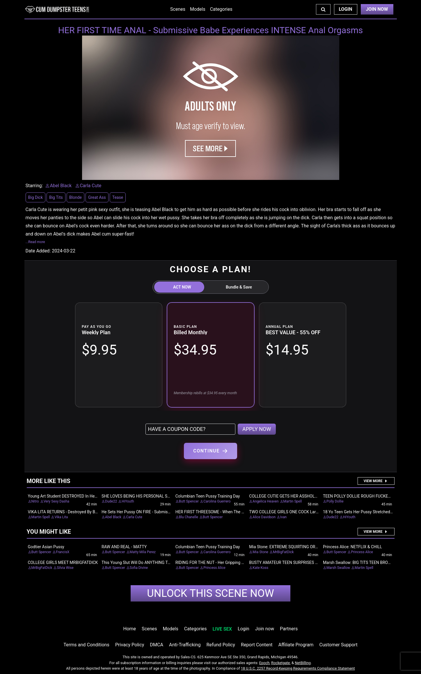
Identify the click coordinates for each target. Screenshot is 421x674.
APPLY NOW (256, 429)
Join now (264, 628)
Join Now (377, 9)
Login (345, 9)
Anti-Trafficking (185, 645)
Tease (117, 197)
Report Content (257, 645)
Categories (221, 9)
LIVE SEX (222, 629)
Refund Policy (221, 645)
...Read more (35, 242)
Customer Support (338, 645)
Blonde (75, 197)
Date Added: (38, 251)
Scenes (177, 9)
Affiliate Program (296, 645)
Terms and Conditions (86, 645)
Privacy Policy (129, 645)
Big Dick (35, 197)
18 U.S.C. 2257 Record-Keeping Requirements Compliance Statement (298, 668)
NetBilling (303, 663)
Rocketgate (280, 663)
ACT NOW (182, 287)
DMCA (156, 645)
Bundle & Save (239, 287)
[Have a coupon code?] (190, 429)
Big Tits (56, 197)
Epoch (264, 663)
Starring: (34, 185)
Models (197, 9)
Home (129, 628)
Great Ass (97, 197)
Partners (289, 628)
